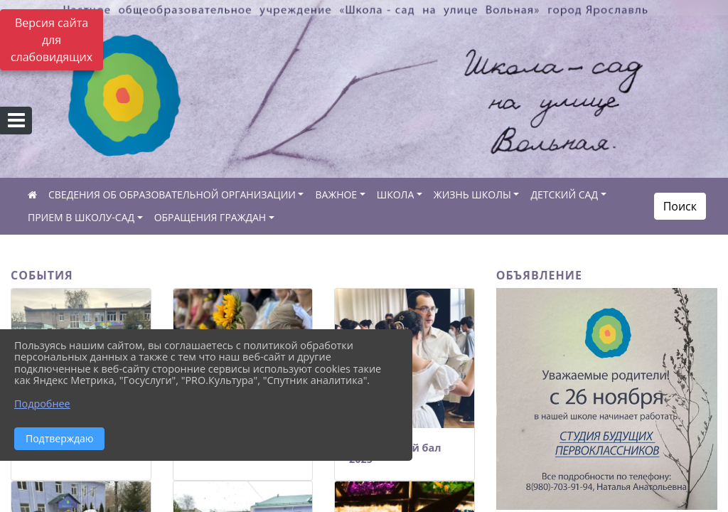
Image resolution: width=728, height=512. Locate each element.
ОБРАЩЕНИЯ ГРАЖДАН (210, 217)
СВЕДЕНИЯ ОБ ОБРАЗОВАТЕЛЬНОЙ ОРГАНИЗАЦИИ (172, 194)
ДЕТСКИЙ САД (564, 194)
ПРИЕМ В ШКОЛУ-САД (81, 217)
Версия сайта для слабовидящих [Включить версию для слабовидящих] (51, 40)
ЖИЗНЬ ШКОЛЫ (472, 194)
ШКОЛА (395, 194)
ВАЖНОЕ (336, 194)
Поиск (680, 206)
